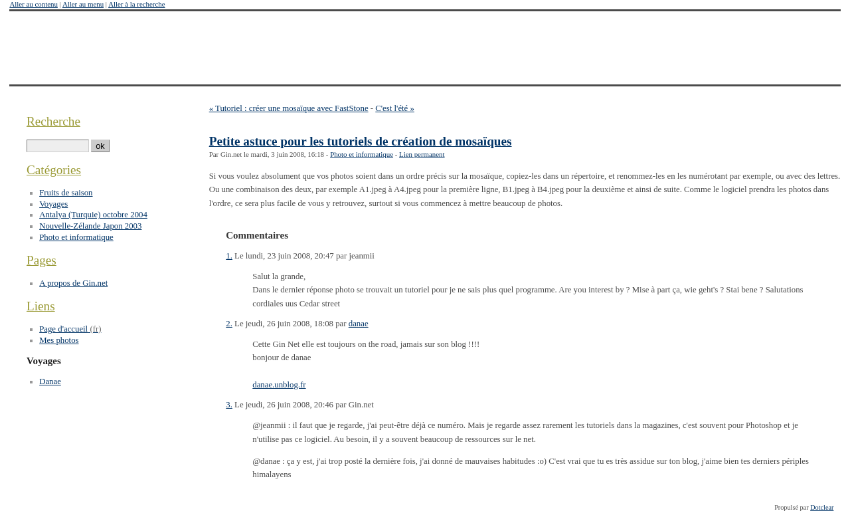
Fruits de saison (65, 192)
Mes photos (58, 340)
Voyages (53, 204)
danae (359, 323)
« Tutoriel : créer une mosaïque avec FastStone (289, 108)
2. (229, 323)
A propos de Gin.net (73, 283)
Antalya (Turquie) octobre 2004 (93, 214)
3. (229, 404)
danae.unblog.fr (278, 384)
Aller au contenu (33, 4)
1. (229, 256)
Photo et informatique (361, 154)
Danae (50, 381)
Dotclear (821, 507)
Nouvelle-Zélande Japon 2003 (90, 226)
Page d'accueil (63, 329)
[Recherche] (58, 146)
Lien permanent (422, 154)
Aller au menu (83, 4)
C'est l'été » (394, 108)
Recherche (53, 121)
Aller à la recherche (136, 4)
